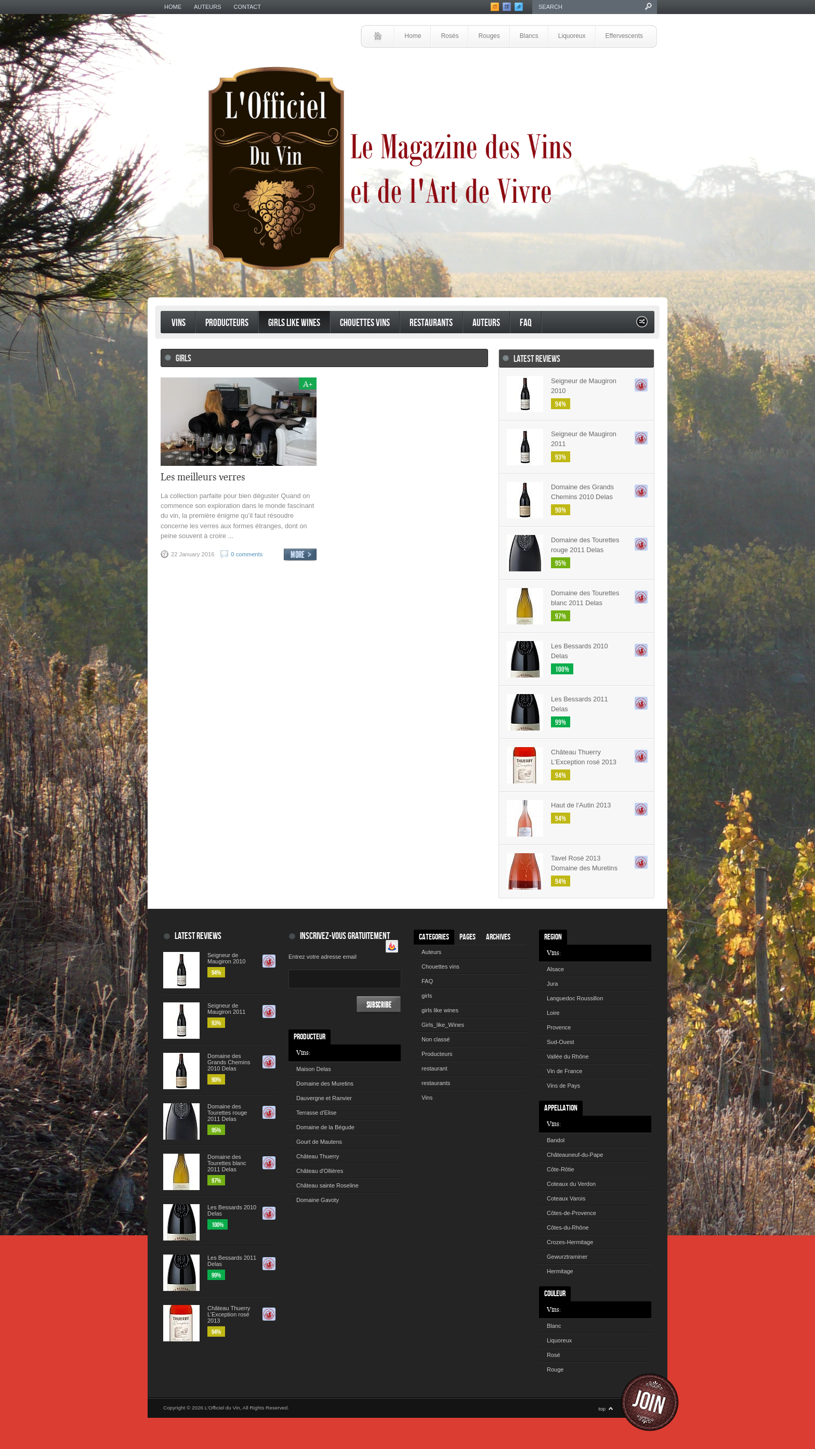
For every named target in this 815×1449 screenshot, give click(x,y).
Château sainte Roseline (327, 1185)
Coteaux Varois (566, 1198)
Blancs (529, 36)
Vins (179, 323)
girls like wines (440, 1010)
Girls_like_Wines (443, 1025)
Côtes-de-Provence (571, 1213)
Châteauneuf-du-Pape (575, 1155)
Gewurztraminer (567, 1257)
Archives (498, 937)
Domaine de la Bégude (325, 1127)
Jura (552, 984)
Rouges (488, 36)
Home (172, 7)
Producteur (309, 1037)
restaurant (435, 1068)
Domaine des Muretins (324, 1083)
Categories (434, 937)
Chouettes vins (365, 323)
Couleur (555, 1294)
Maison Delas (313, 1069)
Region (553, 937)
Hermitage (560, 1271)
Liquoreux (572, 36)
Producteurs (226, 323)
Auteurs (207, 7)
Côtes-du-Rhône (568, 1227)
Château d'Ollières (319, 1171)
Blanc (554, 1326)
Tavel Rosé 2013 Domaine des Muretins (584, 863)
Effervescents (624, 36)
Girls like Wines (294, 323)
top (602, 1409)
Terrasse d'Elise (316, 1112)
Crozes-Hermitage (570, 1242)
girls (427, 996)
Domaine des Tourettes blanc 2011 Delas (585, 598)
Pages (467, 937)
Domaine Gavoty (317, 1200)
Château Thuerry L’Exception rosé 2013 (583, 757)
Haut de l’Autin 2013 (581, 805)
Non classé (436, 1039)
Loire (553, 1013)
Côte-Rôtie (560, 1169)
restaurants (431, 323)
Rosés (449, 36)
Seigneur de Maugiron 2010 (583, 386)
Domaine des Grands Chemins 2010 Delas (582, 492)
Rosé (553, 1355)
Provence (559, 1027)
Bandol (555, 1140)
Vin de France (564, 1071)
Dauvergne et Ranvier (324, 1098)
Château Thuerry (317, 1156)
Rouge (555, 1369)
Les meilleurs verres (203, 476)
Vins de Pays (563, 1085)
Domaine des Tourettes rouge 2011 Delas (585, 545)
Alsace (555, 969)
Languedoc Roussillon (575, 998)
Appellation (560, 1108)
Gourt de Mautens (319, 1142)
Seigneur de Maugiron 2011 (583, 439)
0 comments (246, 554)
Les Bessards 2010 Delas (579, 651)
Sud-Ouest (560, 1042)
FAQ (526, 323)
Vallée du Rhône (568, 1056)
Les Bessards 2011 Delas (579, 704)
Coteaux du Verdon (571, 1184)
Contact (247, 7)
